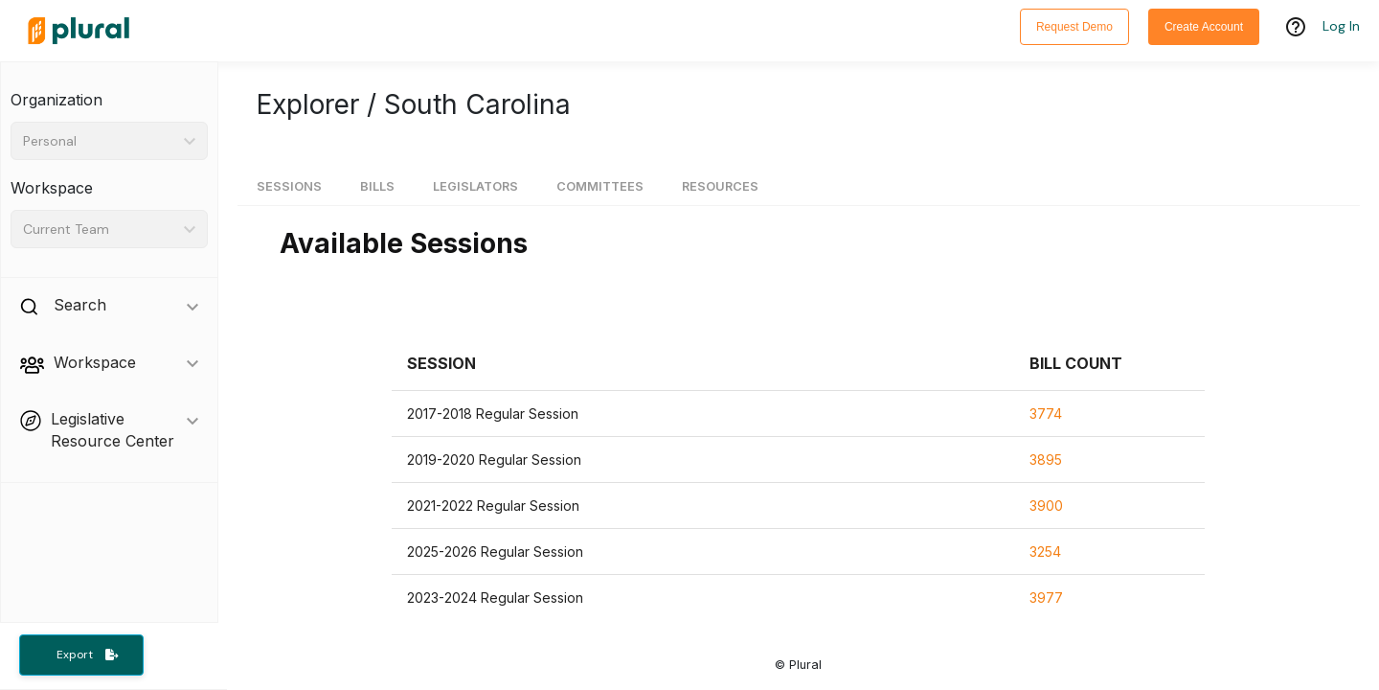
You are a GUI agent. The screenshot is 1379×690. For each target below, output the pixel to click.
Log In (1341, 25)
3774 (1045, 413)
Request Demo (1074, 27)
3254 (1045, 551)
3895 (1045, 459)
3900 (1046, 505)
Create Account (1203, 27)
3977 (1046, 597)
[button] (441, 363)
